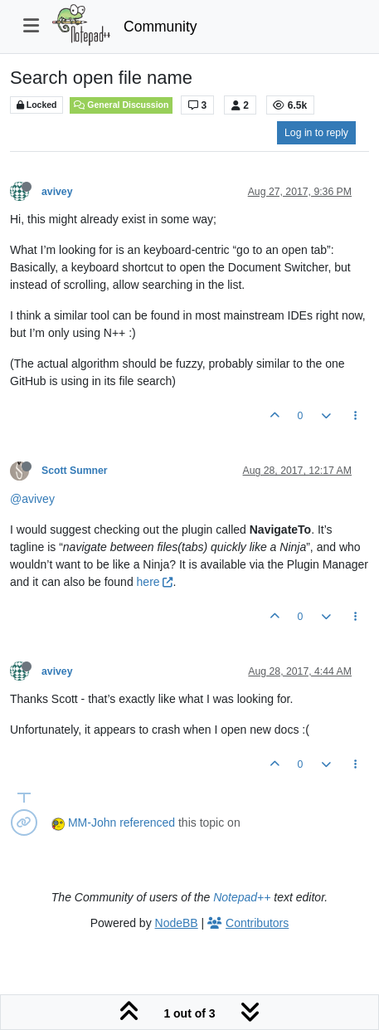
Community (160, 26)
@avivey (32, 498)
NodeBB (176, 923)
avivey (56, 192)
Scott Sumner (74, 470)
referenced (147, 822)
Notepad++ (241, 897)
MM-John (92, 822)
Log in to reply (316, 133)
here (155, 581)
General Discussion (121, 105)
